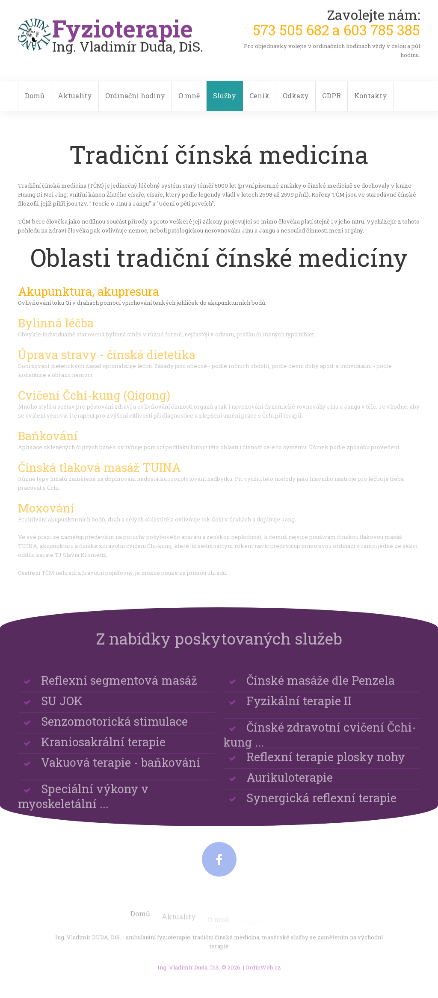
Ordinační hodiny (135, 95)
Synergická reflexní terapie (321, 803)
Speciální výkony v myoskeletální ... (83, 808)
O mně (189, 95)
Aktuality (75, 95)
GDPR (331, 95)
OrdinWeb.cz (263, 970)
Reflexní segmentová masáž (119, 685)
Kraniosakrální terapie (103, 747)
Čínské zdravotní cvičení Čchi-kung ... (319, 746)
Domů (34, 95)
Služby (224, 95)
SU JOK (62, 706)
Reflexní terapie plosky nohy (325, 762)
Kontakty (370, 95)
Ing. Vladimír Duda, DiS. (188, 970)
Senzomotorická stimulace (114, 726)
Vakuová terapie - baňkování (120, 767)
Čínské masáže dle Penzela (320, 685)
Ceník (259, 95)
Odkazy (296, 95)
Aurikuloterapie (289, 782)
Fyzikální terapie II (299, 706)
